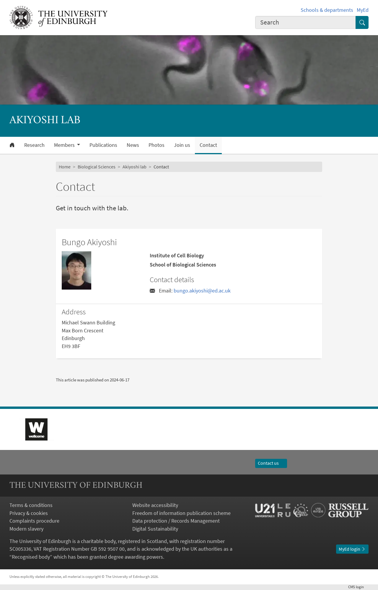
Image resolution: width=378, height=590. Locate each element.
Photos (156, 145)
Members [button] (65, 145)
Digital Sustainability (155, 529)
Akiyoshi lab (134, 167)
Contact (208, 145)
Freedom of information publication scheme (181, 513)
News (133, 145)
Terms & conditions (31, 505)
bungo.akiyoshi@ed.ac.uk (202, 290)
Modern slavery (26, 529)
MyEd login (352, 549)
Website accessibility (155, 505)
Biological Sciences (96, 167)
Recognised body (31, 557)
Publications (103, 145)
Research (34, 145)
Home (65, 167)
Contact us (271, 463)
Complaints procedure (34, 521)
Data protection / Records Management (176, 521)
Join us (182, 145)
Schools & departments (327, 10)
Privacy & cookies (28, 513)
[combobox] (305, 22)
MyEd (363, 10)
